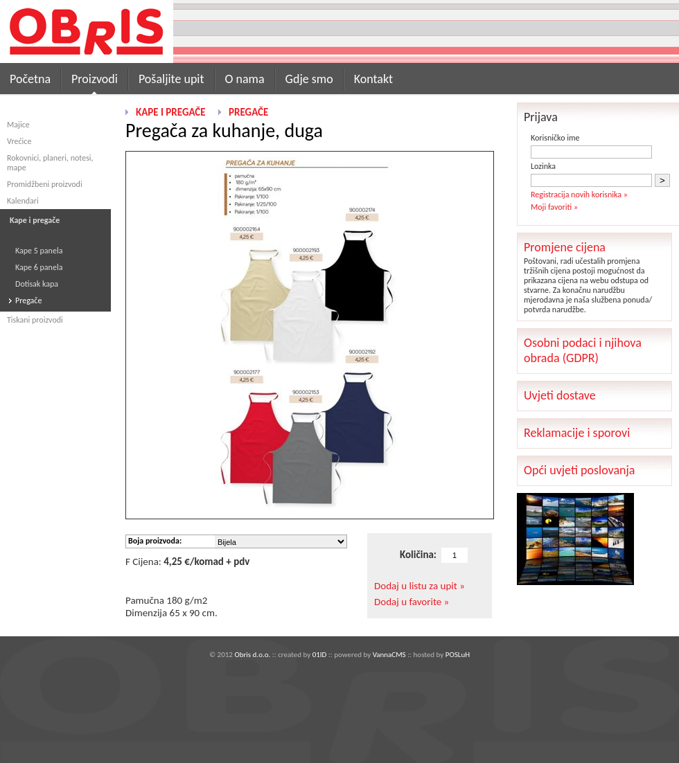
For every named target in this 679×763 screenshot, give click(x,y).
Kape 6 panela (38, 267)
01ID (319, 654)
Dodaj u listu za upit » (419, 586)
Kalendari (23, 201)
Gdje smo (309, 79)
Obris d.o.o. (252, 654)
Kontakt (373, 79)
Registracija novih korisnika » (579, 194)
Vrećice (19, 141)
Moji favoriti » (554, 207)
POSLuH (458, 654)
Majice (18, 124)
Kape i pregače (171, 112)
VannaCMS (389, 654)
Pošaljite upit (171, 79)
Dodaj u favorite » (411, 601)
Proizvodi (94, 79)
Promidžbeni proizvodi (44, 184)
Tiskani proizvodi (35, 320)
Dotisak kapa (36, 284)
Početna (30, 79)
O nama (245, 79)
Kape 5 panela (38, 250)
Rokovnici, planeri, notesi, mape (50, 162)
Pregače (28, 300)
